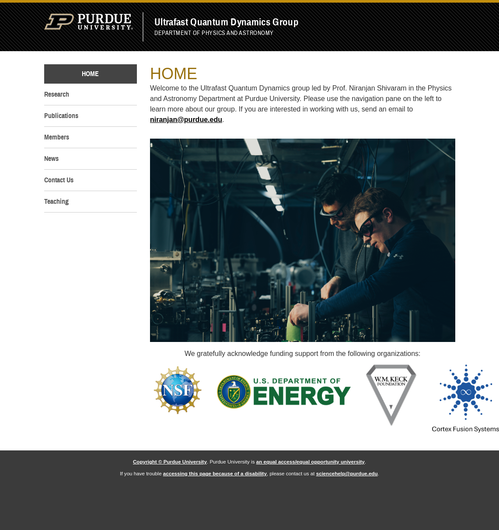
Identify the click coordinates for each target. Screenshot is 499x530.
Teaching (56, 201)
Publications (61, 116)
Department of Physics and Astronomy (214, 33)
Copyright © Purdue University (170, 461)
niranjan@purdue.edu (186, 119)
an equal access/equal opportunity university (310, 461)
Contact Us (58, 180)
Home (90, 74)
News (51, 158)
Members (56, 137)
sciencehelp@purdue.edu (347, 473)
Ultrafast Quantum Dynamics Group (226, 22)
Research (56, 94)
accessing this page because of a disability (215, 473)
